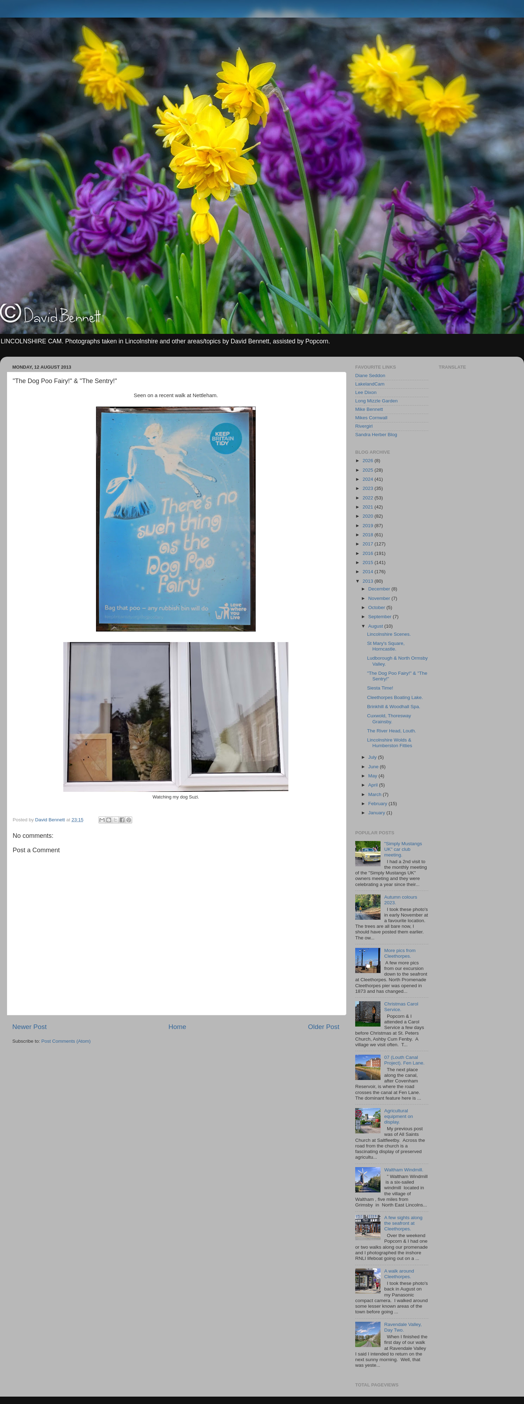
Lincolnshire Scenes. (389, 634)
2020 (369, 516)
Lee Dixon (366, 392)
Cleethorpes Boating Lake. (395, 697)
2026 (369, 460)
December (379, 588)
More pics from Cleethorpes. (399, 953)
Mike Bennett (369, 409)
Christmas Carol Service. (401, 1006)
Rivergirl (364, 426)
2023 (369, 488)
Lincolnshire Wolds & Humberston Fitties (389, 742)
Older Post (323, 1026)
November (379, 598)
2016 (369, 553)
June (374, 766)
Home (177, 1026)
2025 (369, 470)
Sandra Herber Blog (376, 434)
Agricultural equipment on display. (398, 1116)
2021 (369, 507)
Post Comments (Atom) (66, 1041)
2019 (369, 525)
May (373, 775)
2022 (369, 497)
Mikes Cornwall (371, 417)
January (377, 812)
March (375, 794)
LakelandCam (369, 384)
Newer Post (29, 1026)
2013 (369, 581)
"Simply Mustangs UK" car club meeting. (403, 849)
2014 (369, 571)
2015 (369, 562)
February (378, 803)
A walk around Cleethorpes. (399, 1273)
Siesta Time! (380, 688)
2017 (369, 543)
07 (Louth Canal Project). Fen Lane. (404, 1060)
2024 (369, 479)
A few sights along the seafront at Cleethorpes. (403, 1223)
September (380, 616)
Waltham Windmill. (403, 1169)
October (377, 607)
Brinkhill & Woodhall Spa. (393, 706)
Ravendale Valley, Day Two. (403, 1327)
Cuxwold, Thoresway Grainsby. (389, 718)
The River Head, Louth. (391, 730)
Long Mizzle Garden (376, 400)
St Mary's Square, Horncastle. (386, 646)
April (373, 785)
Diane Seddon (370, 375)
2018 (369, 534)
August (376, 626)
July (373, 757)
